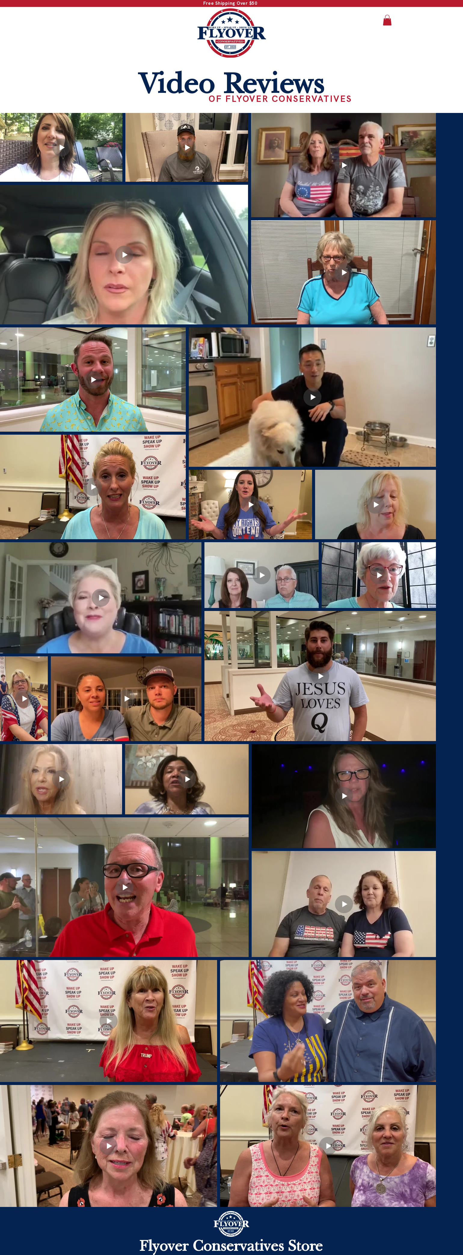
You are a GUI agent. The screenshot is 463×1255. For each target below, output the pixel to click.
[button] (387, 20)
